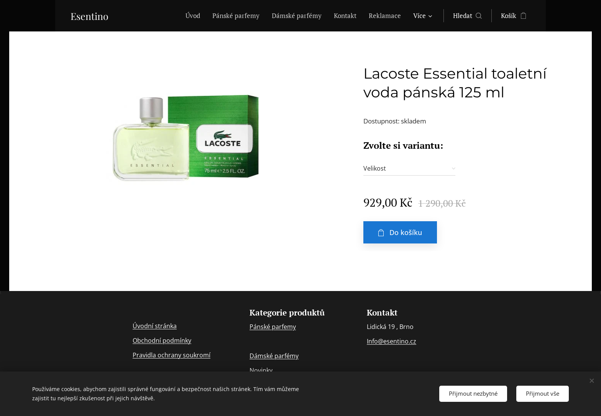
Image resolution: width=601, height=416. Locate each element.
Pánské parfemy (273, 327)
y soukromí (194, 355)
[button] (467, 15)
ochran (168, 355)
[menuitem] (195, 15)
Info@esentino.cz (391, 341)
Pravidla (145, 355)
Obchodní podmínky (162, 340)
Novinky (261, 371)
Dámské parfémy (274, 356)
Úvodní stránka (155, 326)
